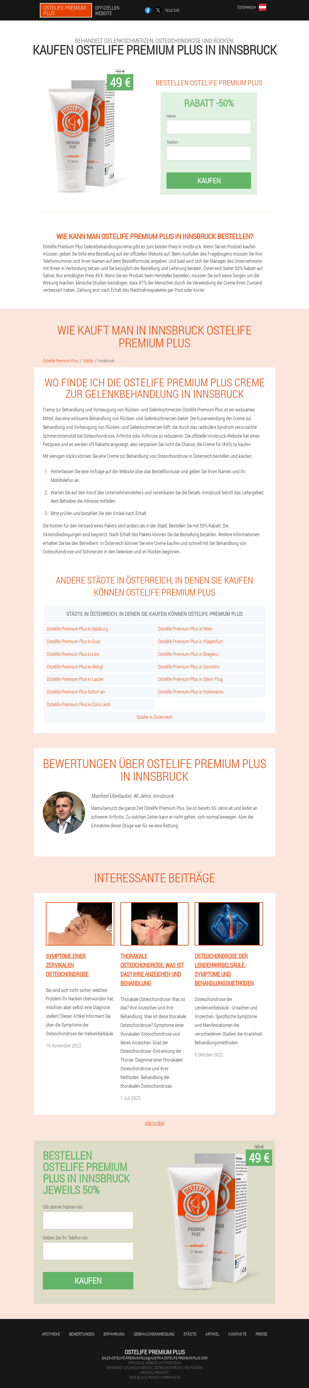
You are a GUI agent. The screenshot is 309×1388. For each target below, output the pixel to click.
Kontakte (237, 1334)
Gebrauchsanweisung (154, 1334)
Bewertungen (81, 1334)
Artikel (212, 1334)
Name (171, 116)
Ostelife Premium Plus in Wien (185, 628)
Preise (261, 1334)
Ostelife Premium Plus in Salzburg (77, 628)
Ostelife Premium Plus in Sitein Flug (190, 679)
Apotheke (51, 1334)
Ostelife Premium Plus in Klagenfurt (190, 641)
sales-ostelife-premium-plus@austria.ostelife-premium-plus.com (154, 1357)
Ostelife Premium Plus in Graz (73, 641)
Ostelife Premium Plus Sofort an (76, 691)
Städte (189, 1334)
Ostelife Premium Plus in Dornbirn (189, 666)
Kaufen (209, 180)
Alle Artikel (154, 1123)
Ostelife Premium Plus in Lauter (75, 679)
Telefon (172, 142)
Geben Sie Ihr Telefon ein (65, 1237)
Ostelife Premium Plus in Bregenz (188, 654)
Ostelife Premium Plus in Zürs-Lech (78, 704)
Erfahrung (114, 1334)
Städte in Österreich (154, 717)
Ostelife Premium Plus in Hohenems (191, 691)
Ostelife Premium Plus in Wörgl (75, 666)
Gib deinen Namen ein (63, 1206)
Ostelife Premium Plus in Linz (73, 654)
